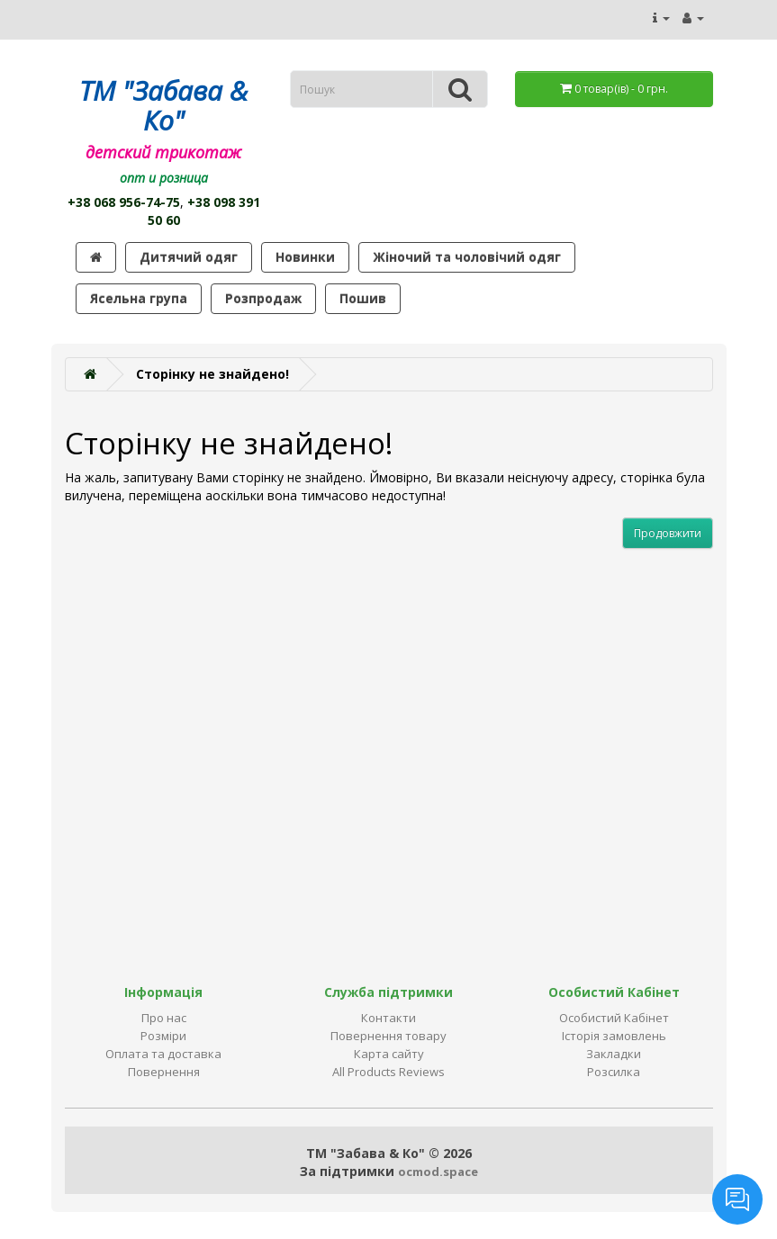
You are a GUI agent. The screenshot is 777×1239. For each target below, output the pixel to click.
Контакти (388, 1018)
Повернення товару (388, 1036)
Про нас (163, 1018)
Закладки (613, 1054)
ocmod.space (438, 1171)
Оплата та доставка (163, 1054)
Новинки (305, 256)
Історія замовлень (614, 1036)
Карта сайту (389, 1054)
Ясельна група (138, 298)
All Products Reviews (388, 1072)
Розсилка (613, 1072)
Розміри (163, 1036)
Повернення (164, 1072)
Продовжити (667, 533)
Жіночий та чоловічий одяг (467, 256)
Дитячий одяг (189, 256)
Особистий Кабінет (614, 1018)
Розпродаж (263, 298)
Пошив (362, 298)
